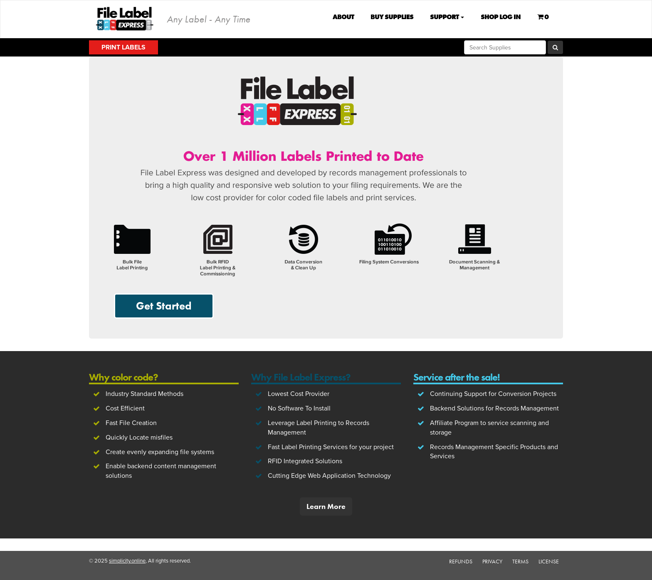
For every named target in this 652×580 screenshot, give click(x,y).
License (548, 561)
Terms (520, 561)
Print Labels (123, 47)
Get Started (164, 306)
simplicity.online (127, 561)
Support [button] (447, 17)
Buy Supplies (391, 17)
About (343, 17)
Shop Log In (501, 17)
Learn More (326, 506)
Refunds (460, 561)
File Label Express (125, 18)
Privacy (492, 561)
